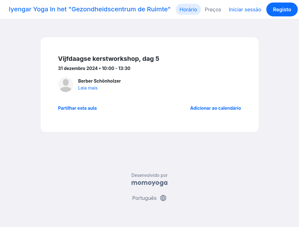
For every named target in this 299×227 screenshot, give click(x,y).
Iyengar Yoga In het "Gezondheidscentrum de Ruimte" (90, 9)
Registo (282, 9)
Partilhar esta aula (77, 108)
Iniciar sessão (245, 9)
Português (149, 198)
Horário (188, 9)
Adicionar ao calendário (215, 108)
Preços (213, 9)
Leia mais (88, 87)
